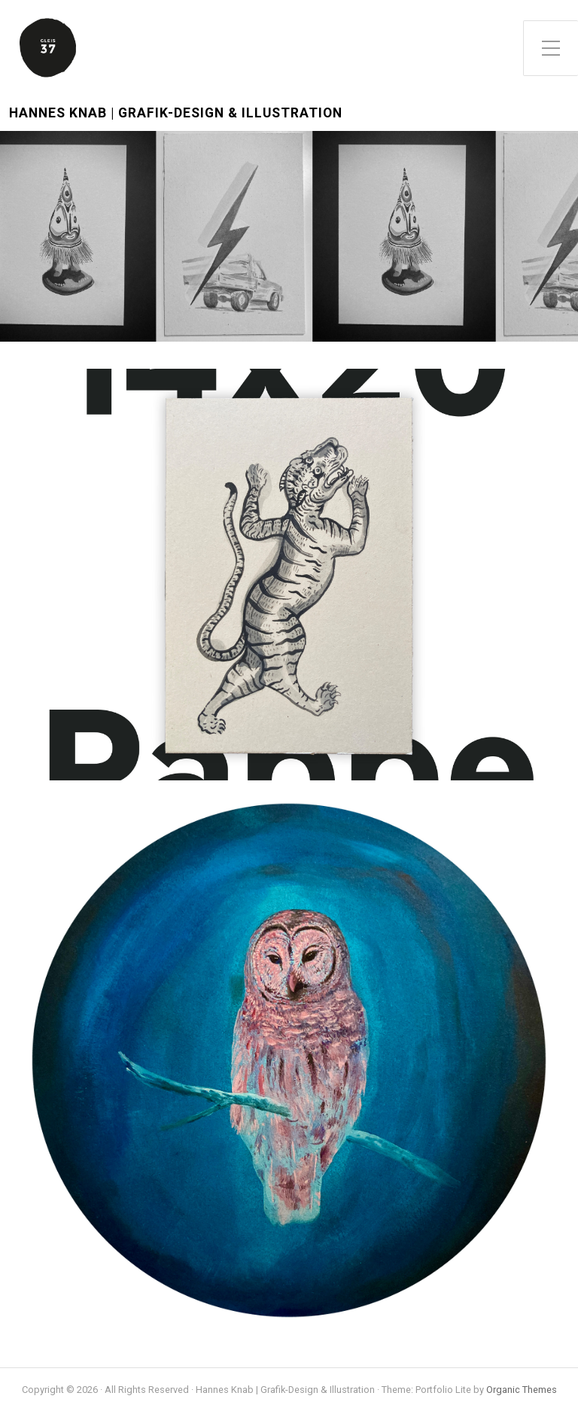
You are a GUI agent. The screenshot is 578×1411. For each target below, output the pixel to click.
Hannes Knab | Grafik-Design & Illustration (175, 113)
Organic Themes (521, 1389)
